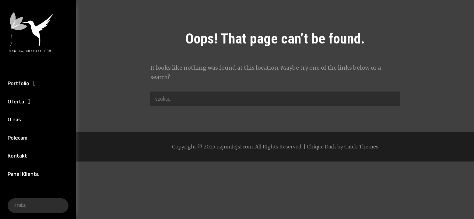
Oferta (16, 101)
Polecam (17, 138)
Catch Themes (361, 147)
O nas (14, 119)
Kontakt (17, 155)
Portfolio (18, 83)
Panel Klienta (23, 174)
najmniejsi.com (234, 147)
